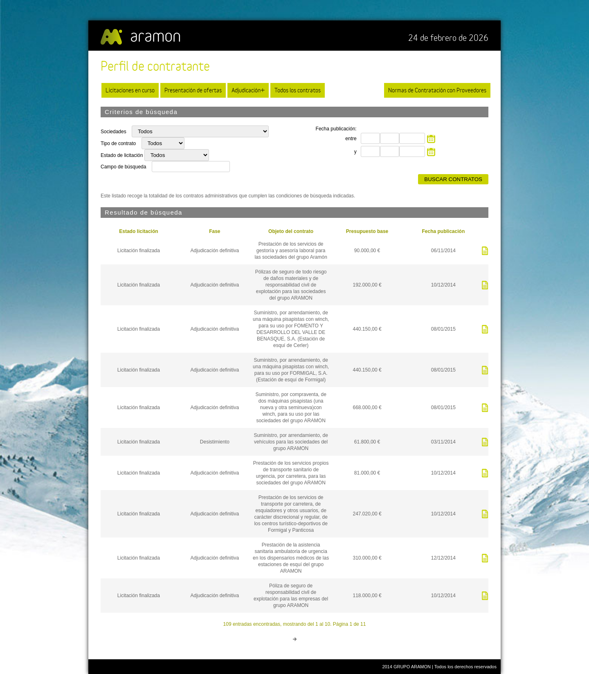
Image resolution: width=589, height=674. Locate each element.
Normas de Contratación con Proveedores (437, 90)
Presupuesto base (367, 231)
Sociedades (114, 131)
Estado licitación (138, 231)
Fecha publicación (443, 231)
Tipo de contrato (119, 143)
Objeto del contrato (290, 231)
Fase (214, 231)
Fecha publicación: (336, 129)
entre (350, 138)
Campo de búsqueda (123, 167)
